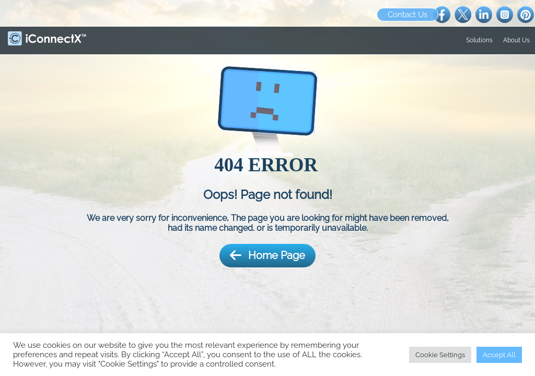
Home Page (267, 255)
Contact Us (407, 14)
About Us (516, 40)
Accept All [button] (499, 355)
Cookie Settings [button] (440, 355)
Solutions (479, 40)
